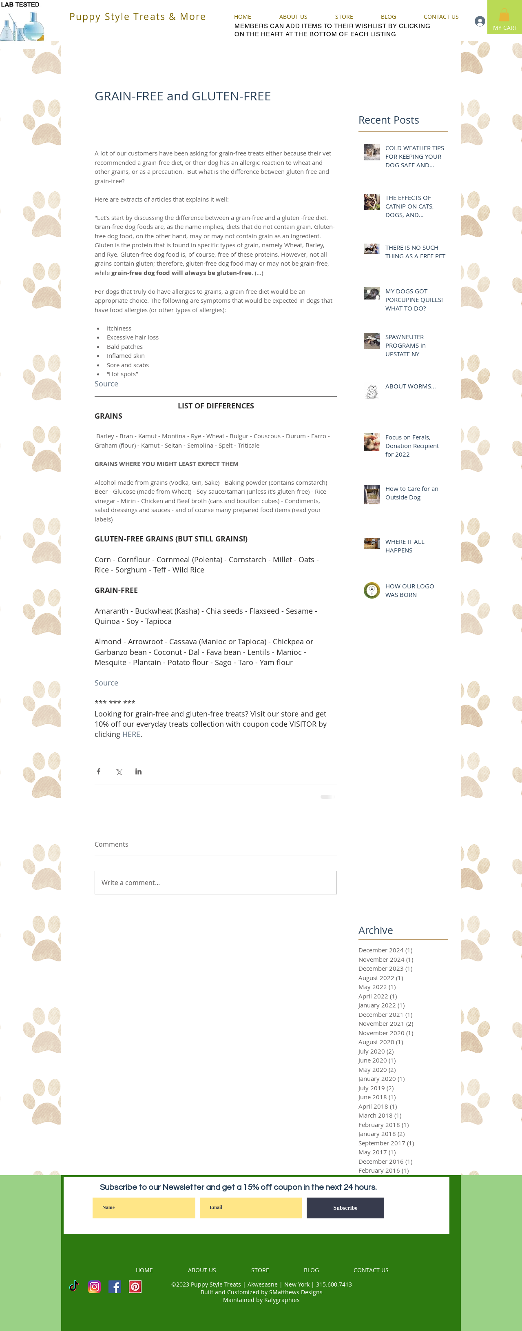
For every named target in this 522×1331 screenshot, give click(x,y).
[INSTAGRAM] (94, 1286)
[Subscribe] (345, 1208)
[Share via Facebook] (98, 771)
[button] (504, 14)
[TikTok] (74, 1286)
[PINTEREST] (135, 1286)
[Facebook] (114, 1286)
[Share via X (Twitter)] (118, 771)
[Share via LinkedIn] (138, 771)
